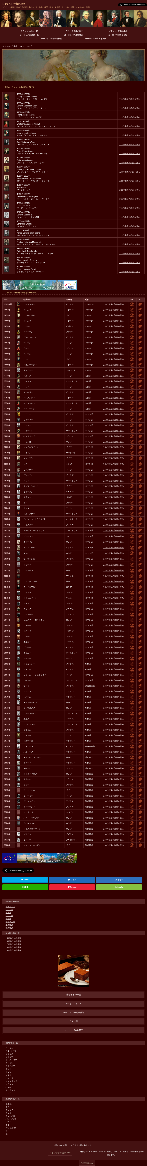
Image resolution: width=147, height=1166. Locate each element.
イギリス (9, 1054)
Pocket (72, 887)
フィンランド (11, 1081)
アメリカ (9, 1048)
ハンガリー (10, 1078)
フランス (9, 1084)
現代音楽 (9, 928)
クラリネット (11, 1110)
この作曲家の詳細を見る (129, 99)
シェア (72, 880)
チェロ (8, 1113)
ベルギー (9, 1087)
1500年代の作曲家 (13, 938)
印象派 (8, 919)
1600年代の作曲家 (13, 941)
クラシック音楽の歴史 (73, 31)
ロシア (8, 1093)
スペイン (9, 1063)
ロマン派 (9, 916)
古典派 (8, 913)
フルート (9, 1125)
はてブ (120, 880)
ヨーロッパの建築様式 (73, 35)
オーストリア (11, 1060)
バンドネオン (11, 1119)
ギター (8, 1107)
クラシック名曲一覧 (29, 31)
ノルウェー (10, 1075)
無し (7, 1134)
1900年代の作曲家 (13, 950)
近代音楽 (9, 925)
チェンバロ (10, 1116)
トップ (29, 46)
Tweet (25, 880)
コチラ (71, 1145)
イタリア (9, 1057)
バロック (9, 910)
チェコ (8, 1069)
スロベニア (10, 1066)
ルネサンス (10, 907)
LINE (25, 887)
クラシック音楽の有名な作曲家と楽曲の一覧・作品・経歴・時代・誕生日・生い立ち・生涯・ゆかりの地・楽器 (46, 7)
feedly (119, 887)
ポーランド (10, 1090)
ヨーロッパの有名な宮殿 (95, 38)
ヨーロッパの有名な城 (117, 35)
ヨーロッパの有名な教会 (51, 38)
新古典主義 (10, 922)
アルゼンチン (11, 1051)
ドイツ (8, 1072)
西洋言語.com (87, 1163)
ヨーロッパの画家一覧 (29, 35)
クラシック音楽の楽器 (117, 31)
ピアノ (8, 1122)
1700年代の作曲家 (13, 944)
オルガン (9, 1104)
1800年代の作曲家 (13, 947)
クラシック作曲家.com (13, 3)
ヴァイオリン (11, 1128)
